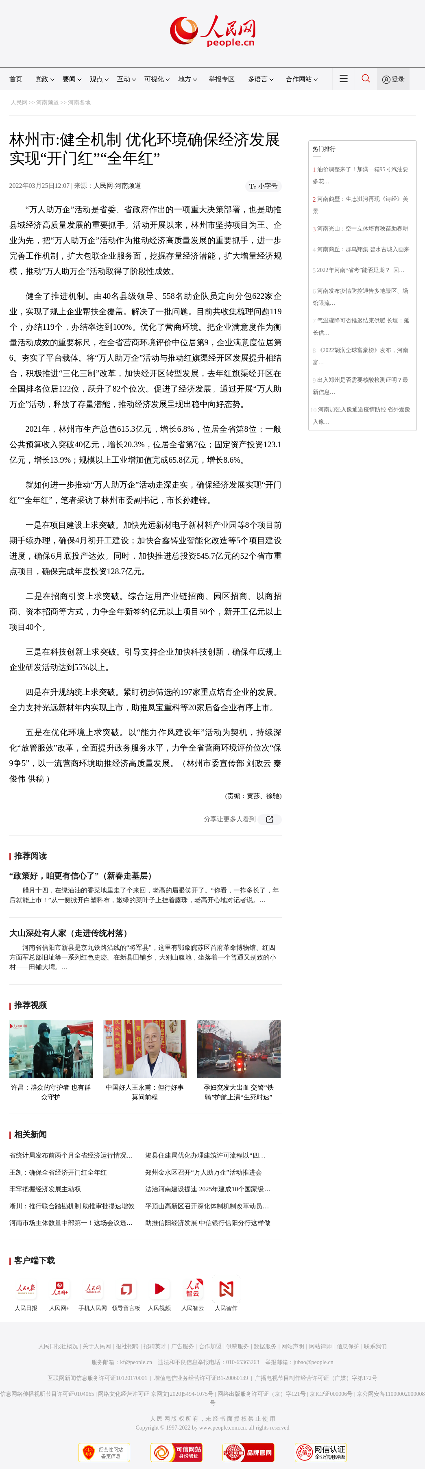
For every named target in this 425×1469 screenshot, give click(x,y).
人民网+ (59, 1293)
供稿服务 (237, 1346)
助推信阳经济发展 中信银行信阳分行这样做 (207, 1222)
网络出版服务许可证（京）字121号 (262, 1394)
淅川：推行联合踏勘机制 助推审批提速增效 (72, 1206)
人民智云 (193, 1293)
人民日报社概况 (58, 1346)
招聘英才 (155, 1346)
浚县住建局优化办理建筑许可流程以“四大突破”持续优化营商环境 (239, 1155)
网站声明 (292, 1346)
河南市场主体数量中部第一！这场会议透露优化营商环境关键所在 (103, 1222)
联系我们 (375, 1346)
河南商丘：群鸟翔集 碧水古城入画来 (363, 249)
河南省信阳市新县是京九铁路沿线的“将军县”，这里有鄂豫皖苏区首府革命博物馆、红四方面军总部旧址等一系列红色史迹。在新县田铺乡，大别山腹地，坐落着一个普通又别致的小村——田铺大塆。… (142, 957)
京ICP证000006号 (331, 1394)
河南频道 (47, 103)
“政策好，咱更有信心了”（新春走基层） (82, 875)
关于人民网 (97, 1346)
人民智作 (226, 1293)
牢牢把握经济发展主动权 (45, 1189)
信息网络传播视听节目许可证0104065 (47, 1394)
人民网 (19, 103)
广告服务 (182, 1346)
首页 (15, 79)
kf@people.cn (136, 1362)
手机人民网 (92, 1293)
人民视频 (159, 1293)
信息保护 (348, 1346)
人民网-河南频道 (117, 185)
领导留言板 (126, 1293)
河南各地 (79, 103)
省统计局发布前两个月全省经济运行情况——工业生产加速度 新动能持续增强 (120, 1155)
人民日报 (26, 1293)
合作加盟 (210, 1346)
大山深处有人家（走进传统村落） (70, 933)
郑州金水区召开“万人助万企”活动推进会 (203, 1172)
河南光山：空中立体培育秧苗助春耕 (362, 229)
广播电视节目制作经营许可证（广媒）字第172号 (316, 1378)
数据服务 (265, 1346)
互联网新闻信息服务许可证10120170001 (97, 1378)
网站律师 (320, 1346)
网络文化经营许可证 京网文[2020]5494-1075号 (156, 1394)
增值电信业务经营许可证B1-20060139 (201, 1378)
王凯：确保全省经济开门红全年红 (58, 1172)
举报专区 (222, 79)
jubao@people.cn (313, 1362)
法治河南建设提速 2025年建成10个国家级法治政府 (217, 1189)
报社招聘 (127, 1346)
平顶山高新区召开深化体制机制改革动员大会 (210, 1206)
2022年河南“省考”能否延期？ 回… (361, 270)
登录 (398, 79)
